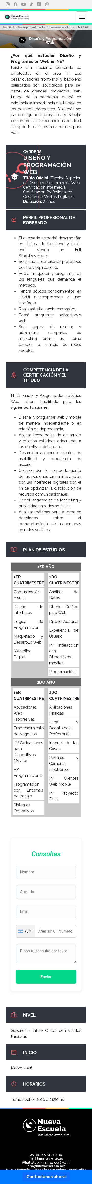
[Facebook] (15, 4)
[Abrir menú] (82, 16)
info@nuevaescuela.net (46, 1166)
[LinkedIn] (39, 4)
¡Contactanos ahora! (46, 1176)
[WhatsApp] (47, 4)
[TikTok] (31, 4)
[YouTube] (23, 4)
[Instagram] (7, 4)
